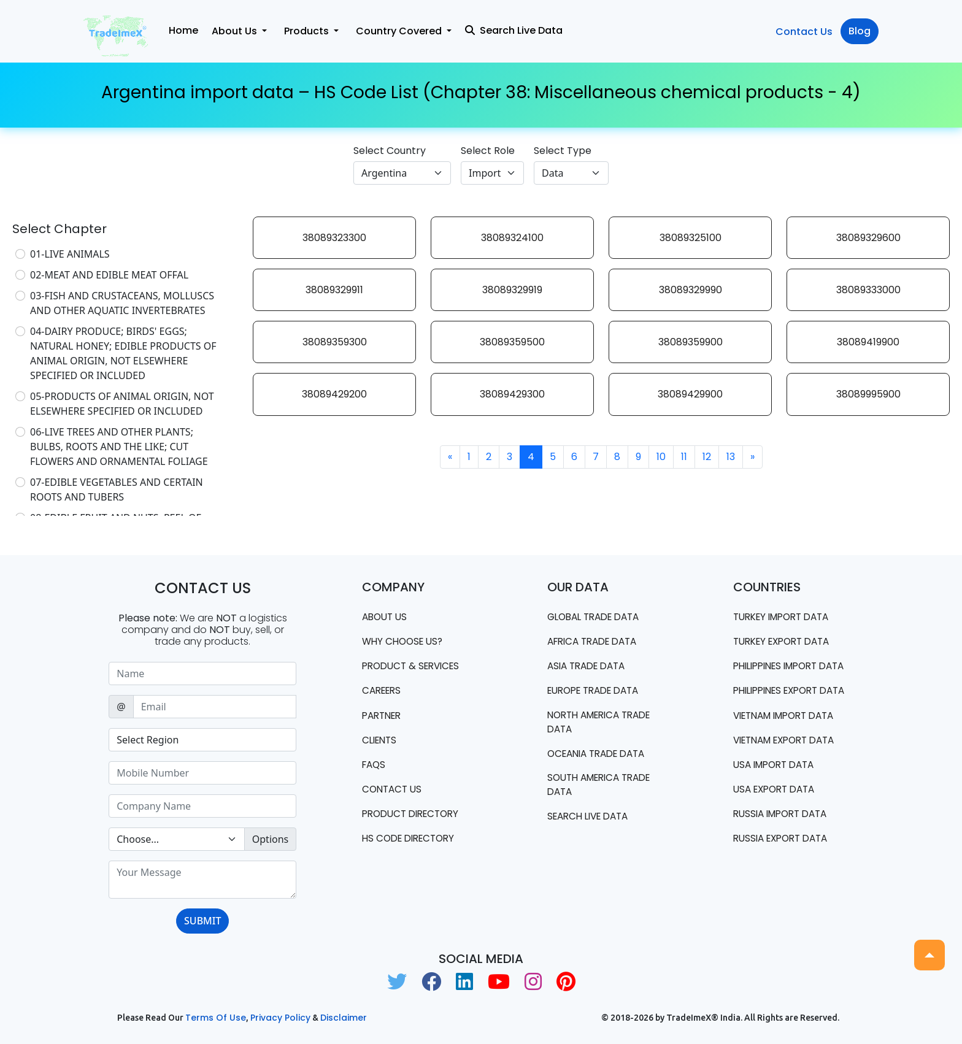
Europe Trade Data (598, 692)
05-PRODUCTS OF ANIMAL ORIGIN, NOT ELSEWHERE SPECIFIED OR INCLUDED (122, 404)
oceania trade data (601, 757)
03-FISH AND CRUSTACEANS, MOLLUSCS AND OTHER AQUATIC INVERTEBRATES (122, 303)
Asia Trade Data (590, 667)
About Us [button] (236, 31)
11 (684, 457)
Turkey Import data (786, 617)
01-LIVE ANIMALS (70, 254)
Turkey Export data (786, 642)
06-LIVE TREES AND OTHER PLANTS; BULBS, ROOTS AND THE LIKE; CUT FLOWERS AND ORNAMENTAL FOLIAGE (119, 446)
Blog (859, 31)
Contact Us (804, 32)
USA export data (777, 821)
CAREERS (383, 692)
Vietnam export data (789, 771)
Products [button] (307, 31)
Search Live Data (514, 30)
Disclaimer (343, 1017)
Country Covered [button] (400, 31)
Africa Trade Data (596, 642)
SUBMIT (202, 920)
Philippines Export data (780, 713)
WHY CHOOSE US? (405, 642)
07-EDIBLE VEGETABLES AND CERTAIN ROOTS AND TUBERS (116, 489)
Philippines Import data (780, 673)
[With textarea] (202, 880)
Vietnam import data (789, 746)
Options (270, 839)
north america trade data (604, 724)
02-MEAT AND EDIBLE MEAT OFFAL (109, 275)
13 (730, 457)
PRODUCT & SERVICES (414, 667)
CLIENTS (381, 742)
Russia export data (784, 871)
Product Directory (414, 818)
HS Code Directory (412, 843)
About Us (386, 617)
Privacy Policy (280, 1017)
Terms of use (215, 1017)
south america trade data (604, 788)
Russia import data (784, 846)
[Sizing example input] (202, 673)
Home (183, 30)
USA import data (777, 796)
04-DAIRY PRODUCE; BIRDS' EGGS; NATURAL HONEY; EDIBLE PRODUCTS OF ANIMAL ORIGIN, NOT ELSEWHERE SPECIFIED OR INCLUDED (123, 353)
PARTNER (384, 717)
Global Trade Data (597, 617)
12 (706, 457)
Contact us (393, 793)
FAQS (375, 768)
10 (661, 457)
